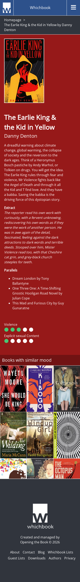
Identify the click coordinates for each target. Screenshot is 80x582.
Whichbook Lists (60, 552)
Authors (55, 558)
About (15, 552)
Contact (29, 552)
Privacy (69, 558)
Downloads (37, 558)
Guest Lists (16, 558)
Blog (41, 552)
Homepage (12, 20)
